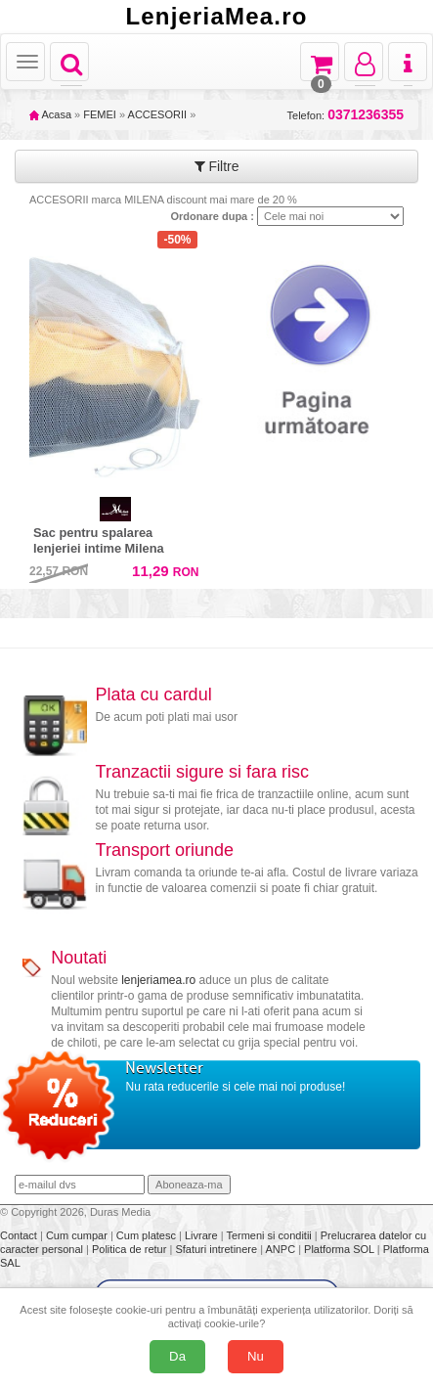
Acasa (50, 114)
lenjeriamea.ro (158, 980)
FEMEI (99, 114)
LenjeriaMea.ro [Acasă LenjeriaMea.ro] (216, 16)
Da (177, 1356)
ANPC (281, 1249)
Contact (20, 1235)
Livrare (203, 1235)
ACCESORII (158, 114)
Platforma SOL (339, 1249)
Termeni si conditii (270, 1235)
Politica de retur (130, 1249)
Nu (255, 1356)
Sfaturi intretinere (217, 1249)
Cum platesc (147, 1235)
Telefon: (345, 115)
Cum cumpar (78, 1235)
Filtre (217, 166)
